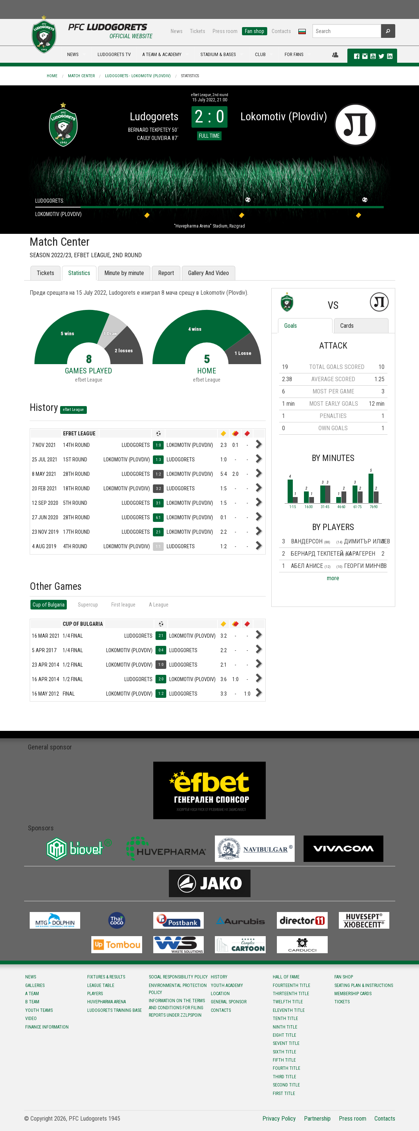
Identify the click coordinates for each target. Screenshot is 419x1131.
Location (220, 993)
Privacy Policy (279, 1118)
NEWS (73, 54)
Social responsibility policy (178, 977)
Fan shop (254, 31)
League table (100, 985)
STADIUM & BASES (218, 54)
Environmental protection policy (178, 989)
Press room (225, 31)
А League (158, 605)
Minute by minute (124, 273)
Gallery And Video (208, 273)
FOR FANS (294, 54)
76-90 (374, 507)
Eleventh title (289, 1010)
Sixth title (284, 1052)
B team (32, 1001)
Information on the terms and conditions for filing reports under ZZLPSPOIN (177, 1007)
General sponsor (228, 1001)
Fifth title (284, 1060)
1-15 (292, 507)
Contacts (281, 31)
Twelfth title (288, 1001)
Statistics (190, 76)
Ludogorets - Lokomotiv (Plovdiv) (138, 76)
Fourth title (286, 1068)
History (219, 977)
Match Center (81, 76)
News (177, 31)
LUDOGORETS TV (114, 54)
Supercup (88, 605)
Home (52, 76)
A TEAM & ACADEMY (161, 54)
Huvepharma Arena (106, 1001)
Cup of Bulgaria (49, 605)
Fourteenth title (291, 985)
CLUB (260, 54)
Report (166, 273)
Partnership (317, 1118)
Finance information (47, 1027)
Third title (284, 1076)
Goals (290, 325)
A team (32, 993)
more (333, 578)
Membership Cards (352, 993)
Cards (347, 325)
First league (123, 605)
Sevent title (286, 1043)
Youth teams (39, 1010)
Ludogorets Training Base (114, 1010)
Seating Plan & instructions (363, 985)
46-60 (341, 507)
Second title (286, 1085)
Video (31, 1018)
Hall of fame (286, 977)
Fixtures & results (106, 977)
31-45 (325, 507)
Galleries (35, 985)
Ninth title (285, 1027)
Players (95, 993)
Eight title (284, 1035)
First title (284, 1093)
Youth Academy (227, 985)
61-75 (357, 507)
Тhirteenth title (291, 993)
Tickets (197, 31)
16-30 (309, 507)
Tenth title (285, 1018)
